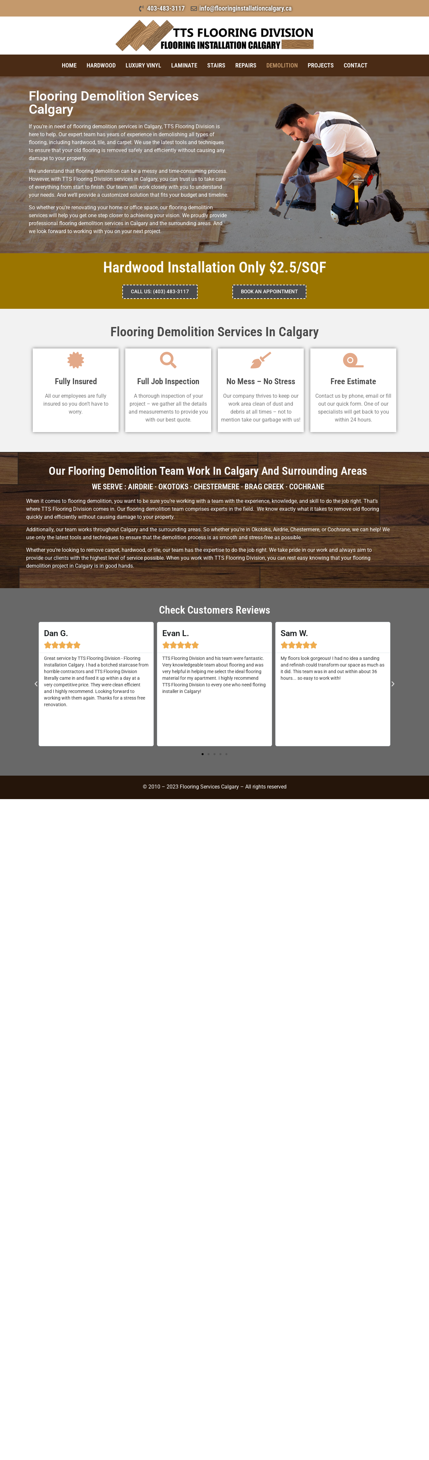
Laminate (184, 65)
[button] (36, 684)
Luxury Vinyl (143, 65)
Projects (321, 65)
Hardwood (101, 65)
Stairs (216, 65)
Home (69, 65)
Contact (356, 65)
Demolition (282, 65)
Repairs (245, 65)
